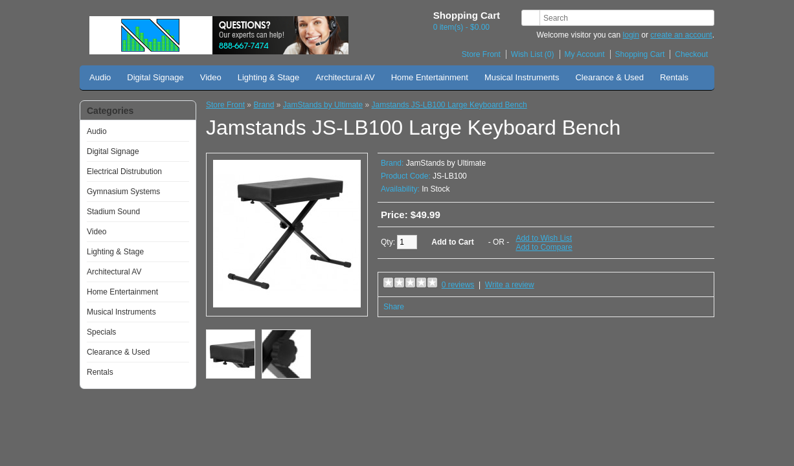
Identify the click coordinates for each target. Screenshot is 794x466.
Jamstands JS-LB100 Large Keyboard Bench (449, 104)
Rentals (674, 77)
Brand (263, 104)
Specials (101, 332)
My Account (585, 54)
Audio (100, 77)
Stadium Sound (113, 211)
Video (210, 77)
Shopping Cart (640, 54)
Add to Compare (544, 247)
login (631, 34)
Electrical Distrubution (124, 171)
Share (393, 306)
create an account (681, 34)
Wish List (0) (532, 54)
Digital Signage (155, 77)
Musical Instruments (522, 77)
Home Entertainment (429, 77)
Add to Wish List (544, 238)
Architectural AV (345, 77)
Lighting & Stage (268, 77)
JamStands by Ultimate (323, 104)
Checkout (691, 54)
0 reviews (458, 284)
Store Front (481, 54)
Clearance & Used (609, 77)
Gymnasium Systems (123, 191)
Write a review (509, 284)
